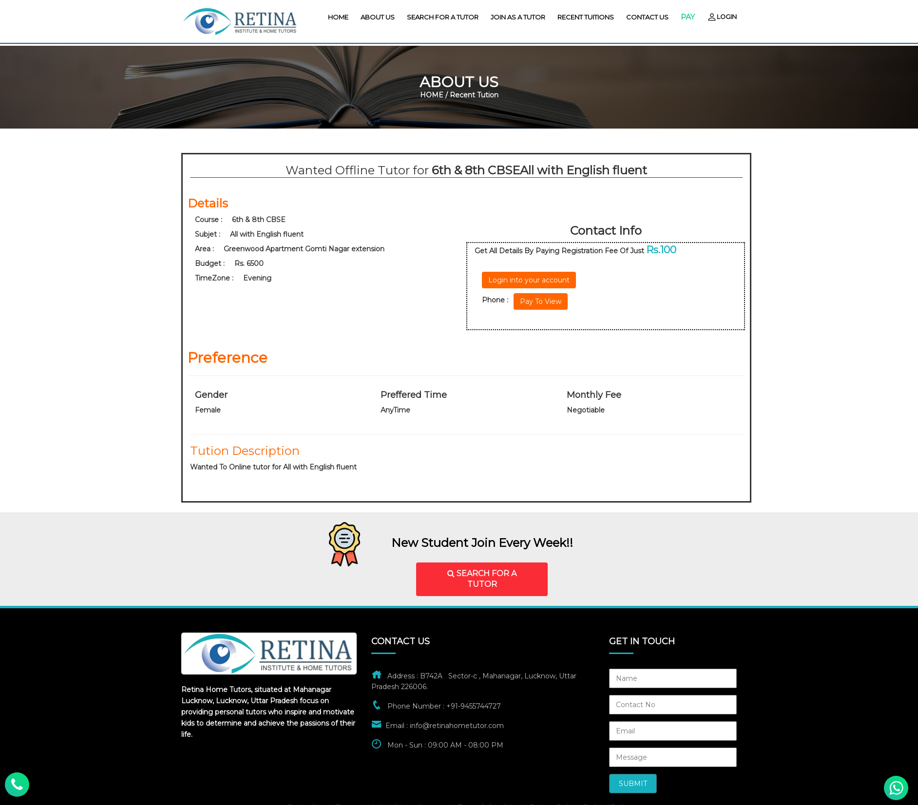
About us (378, 17)
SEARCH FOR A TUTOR (481, 579)
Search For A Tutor (442, 17)
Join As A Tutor (518, 17)
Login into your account (529, 280)
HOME (338, 17)
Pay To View (540, 301)
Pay (688, 16)
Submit (633, 783)
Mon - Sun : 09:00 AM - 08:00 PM (445, 745)
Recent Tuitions (585, 17)
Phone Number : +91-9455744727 (444, 706)
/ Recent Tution (471, 95)
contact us (647, 17)
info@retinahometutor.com (457, 725)
